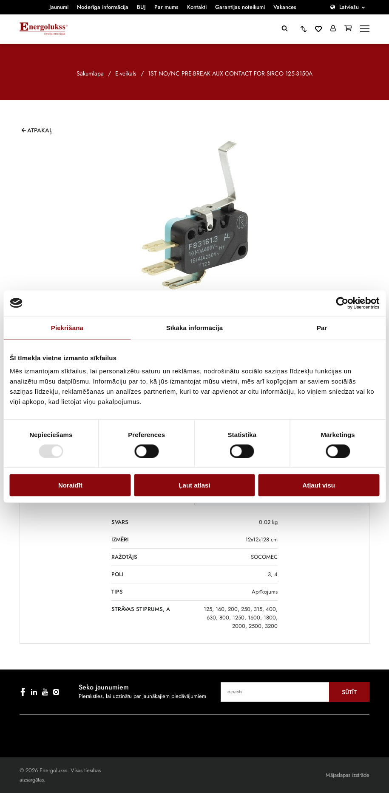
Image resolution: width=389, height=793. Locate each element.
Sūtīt (349, 692)
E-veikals (125, 73)
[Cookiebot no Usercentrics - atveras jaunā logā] (342, 303)
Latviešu (349, 7)
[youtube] (45, 692)
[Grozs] (348, 29)
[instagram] (56, 692)
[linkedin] (34, 692)
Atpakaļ (39, 130)
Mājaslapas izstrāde (347, 775)
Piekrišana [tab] (67, 327)
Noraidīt (70, 485)
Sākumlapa (90, 73)
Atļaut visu (318, 485)
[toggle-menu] (364, 28)
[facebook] (23, 692)
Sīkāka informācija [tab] (194, 327)
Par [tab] (322, 327)
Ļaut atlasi (194, 485)
